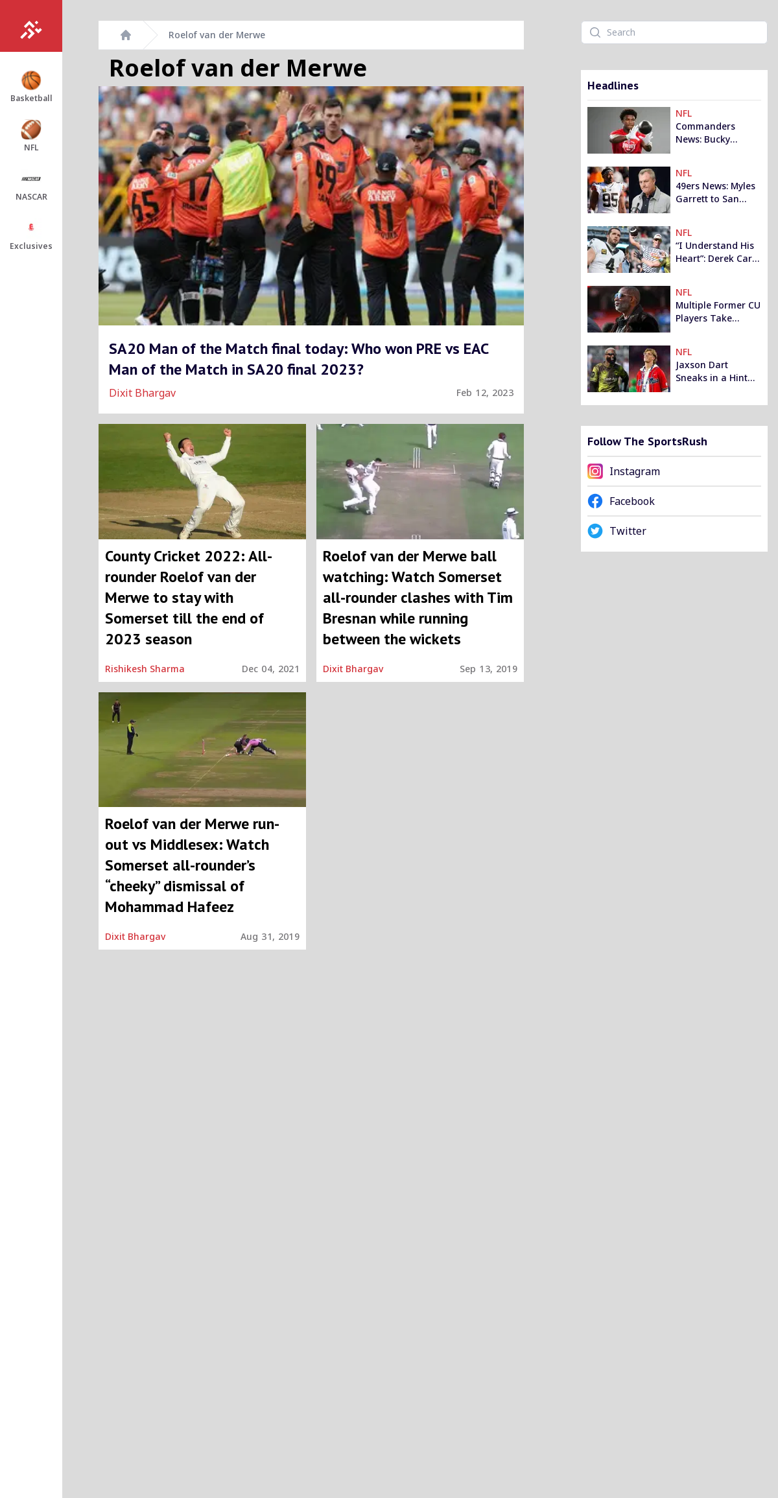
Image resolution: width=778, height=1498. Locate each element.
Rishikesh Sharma (145, 668)
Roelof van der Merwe (217, 35)
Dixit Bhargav (142, 393)
